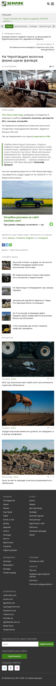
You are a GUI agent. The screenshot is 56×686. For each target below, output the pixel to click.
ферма (5, 250)
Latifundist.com (9, 595)
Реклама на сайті (36, 561)
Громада (33, 26)
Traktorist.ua (8, 614)
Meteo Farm (8, 626)
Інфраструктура (10, 550)
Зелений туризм (46, 26)
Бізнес (32, 500)
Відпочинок (8, 542)
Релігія (6, 538)
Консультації (34, 519)
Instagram (43, 238)
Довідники (9, 557)
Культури (7, 561)
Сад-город (7, 512)
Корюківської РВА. (42, 136)
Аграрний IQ (9, 591)
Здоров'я (7, 527)
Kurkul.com (8, 599)
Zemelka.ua (8, 618)
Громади (6, 569)
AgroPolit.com (9, 603)
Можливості (8, 565)
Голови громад (9, 572)
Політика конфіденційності (41, 584)
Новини (7, 496)
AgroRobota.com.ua (11, 622)
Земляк (11, 238)
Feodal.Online (9, 629)
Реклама (33, 557)
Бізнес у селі (8, 519)
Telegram (30, 238)
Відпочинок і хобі (36, 523)
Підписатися (46, 644)
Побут (5, 516)
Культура (7, 535)
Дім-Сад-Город (21, 26)
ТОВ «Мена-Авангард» (12, 114)
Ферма (9, 26)
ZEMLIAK (33, 566)
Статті (32, 496)
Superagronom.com (11, 606)
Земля (13, 379)
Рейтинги (33, 527)
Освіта (6, 531)
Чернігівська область (19, 250)
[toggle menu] (52, 4)
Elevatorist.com (9, 610)
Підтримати (14, 656)
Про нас (32, 570)
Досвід (6, 523)
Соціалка (7, 546)
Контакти (33, 580)
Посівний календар (37, 531)
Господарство (9, 500)
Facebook (20, 238)
